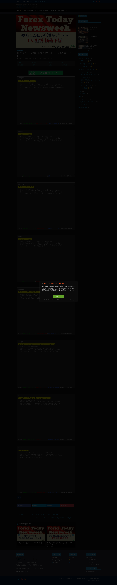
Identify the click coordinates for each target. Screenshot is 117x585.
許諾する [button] (58, 296)
